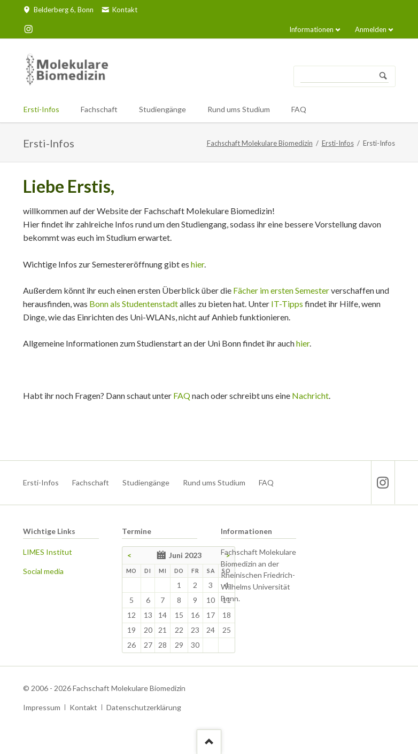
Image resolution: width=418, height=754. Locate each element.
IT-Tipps (287, 304)
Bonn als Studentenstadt (133, 304)
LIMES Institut (47, 551)
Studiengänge (145, 482)
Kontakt (83, 707)
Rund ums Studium (214, 482)
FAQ (181, 395)
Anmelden (370, 29)
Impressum (41, 707)
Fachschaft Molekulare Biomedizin (260, 143)
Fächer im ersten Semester (281, 290)
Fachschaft (90, 482)
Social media (43, 571)
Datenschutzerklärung (143, 707)
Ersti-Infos (338, 143)
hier (197, 264)
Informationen (311, 29)
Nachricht (310, 395)
